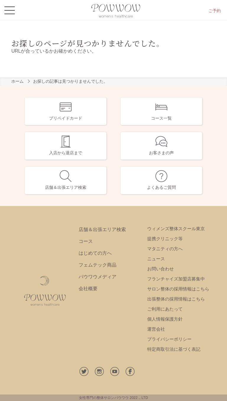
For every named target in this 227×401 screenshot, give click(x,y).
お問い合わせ (160, 268)
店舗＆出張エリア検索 (102, 229)
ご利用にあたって (165, 308)
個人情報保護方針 (165, 319)
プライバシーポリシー (169, 339)
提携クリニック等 (165, 238)
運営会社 (156, 329)
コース (86, 241)
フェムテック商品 (97, 264)
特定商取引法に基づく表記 (173, 349)
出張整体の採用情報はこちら (176, 298)
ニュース (156, 258)
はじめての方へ (95, 253)
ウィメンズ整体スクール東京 (176, 228)
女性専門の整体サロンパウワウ (104, 398)
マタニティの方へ (165, 248)
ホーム (17, 81)
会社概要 (88, 288)
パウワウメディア (97, 276)
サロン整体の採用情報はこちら (178, 288)
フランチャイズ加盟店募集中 (176, 278)
